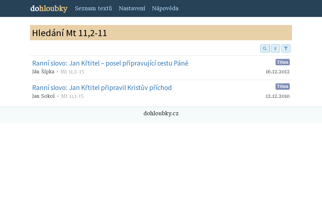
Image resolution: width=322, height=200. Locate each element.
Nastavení (132, 8)
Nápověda (165, 8)
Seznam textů (93, 8)
